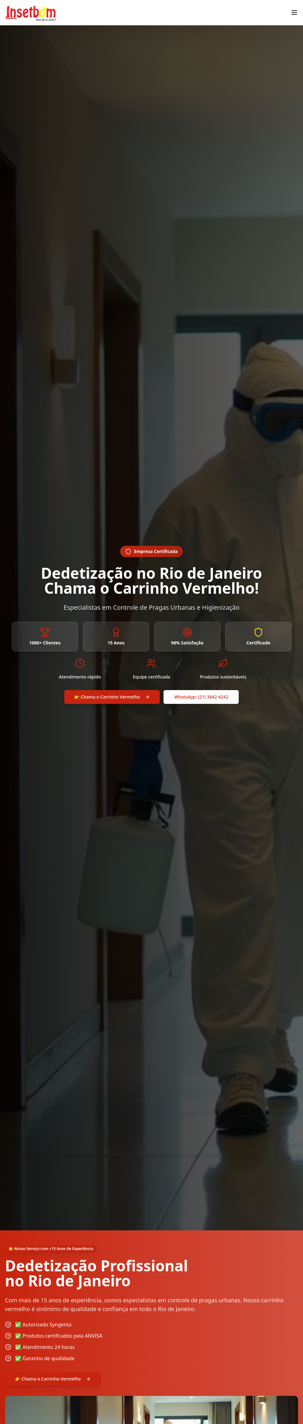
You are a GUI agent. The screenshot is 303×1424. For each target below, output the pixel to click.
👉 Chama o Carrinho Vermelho (112, 697)
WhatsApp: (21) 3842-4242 (201, 697)
